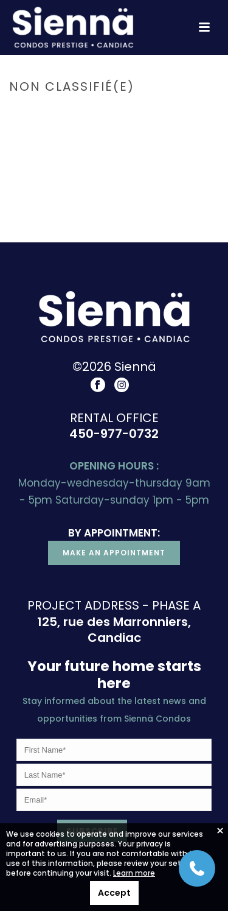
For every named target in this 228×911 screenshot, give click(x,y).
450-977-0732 (114, 433)
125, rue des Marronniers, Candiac (114, 630)
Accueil (76, 112)
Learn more (134, 873)
